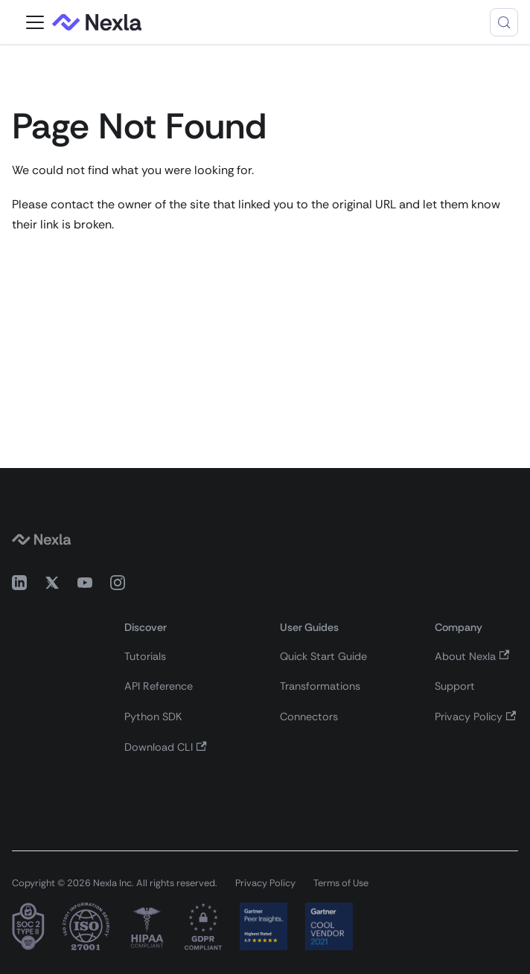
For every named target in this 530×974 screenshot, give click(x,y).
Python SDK (153, 716)
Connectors (309, 716)
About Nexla (472, 656)
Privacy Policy (475, 716)
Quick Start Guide (323, 656)
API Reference (158, 686)
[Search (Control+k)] (504, 22)
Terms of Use (340, 883)
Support (455, 686)
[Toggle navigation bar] (35, 22)
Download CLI (165, 747)
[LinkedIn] (19, 585)
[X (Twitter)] (52, 585)
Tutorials (145, 656)
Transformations (320, 686)
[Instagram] (117, 585)
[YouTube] (84, 585)
